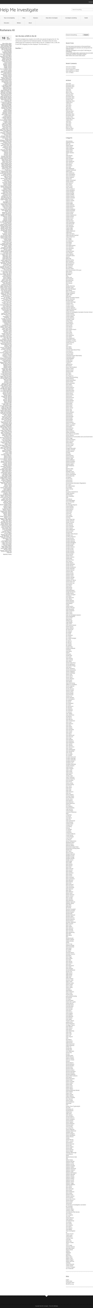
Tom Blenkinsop (5, 535)
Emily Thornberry (7, 194)
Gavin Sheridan (70, 526)
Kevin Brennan (7, 343)
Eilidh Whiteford (7, 191)
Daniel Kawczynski (7, 147)
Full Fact (68, 518)
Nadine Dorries (7, 410)
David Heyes (8, 160)
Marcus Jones (8, 363)
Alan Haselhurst (5, 48)
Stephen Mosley (70, 1176)
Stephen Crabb (7, 504)
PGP (67, 1038)
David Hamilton (7, 158)
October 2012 (69, 117)
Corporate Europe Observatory (74, 355)
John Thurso (8, 315)
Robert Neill (5, 470)
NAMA (67, 942)
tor (66, 1232)
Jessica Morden (7, 291)
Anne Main (3, 93)
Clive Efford (8, 137)
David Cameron (8, 154)
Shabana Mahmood (6, 490)
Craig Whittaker (70, 358)
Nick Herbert (8, 419)
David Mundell (5, 165)
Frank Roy (5, 207)
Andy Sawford (8, 83)
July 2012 (68, 121)
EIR (67, 467)
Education (6, 22)
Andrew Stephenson (6, 78)
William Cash (8, 547)
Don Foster (69, 447)
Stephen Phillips (70, 1178)
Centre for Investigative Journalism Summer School (79, 312)
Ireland (67, 652)
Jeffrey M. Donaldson (6, 284)
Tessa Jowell (5, 528)
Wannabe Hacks (70, 1248)
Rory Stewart (8, 478)
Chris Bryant (8, 126)
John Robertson (8, 312)
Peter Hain (3, 448)
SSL (67, 1158)
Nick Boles (8, 416)
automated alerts (70, 255)
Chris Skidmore (7, 130)
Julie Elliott (5, 330)
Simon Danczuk (7, 497)
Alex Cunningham (7, 55)
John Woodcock (8, 317)
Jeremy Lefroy (69, 691)
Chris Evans (6, 127)
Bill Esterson (69, 273)
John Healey (69, 728)
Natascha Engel (70, 945)
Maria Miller (8, 369)
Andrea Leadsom (7, 63)
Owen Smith (4, 431)
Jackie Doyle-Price (7, 272)
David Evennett (4, 157)
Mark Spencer (69, 889)
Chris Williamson (70, 338)
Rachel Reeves (7, 455)
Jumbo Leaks (69, 776)
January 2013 (69, 112)
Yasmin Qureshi (70, 1264)
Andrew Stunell (3, 79)
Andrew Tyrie (8, 80)
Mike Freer (8, 403)
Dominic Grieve (7, 179)
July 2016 (68, 83)
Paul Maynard (69, 1016)
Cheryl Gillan (8, 124)
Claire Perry (8, 136)
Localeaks (68, 831)
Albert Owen (69, 171)
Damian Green (7, 143)
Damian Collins (70, 368)
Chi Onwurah (5, 125)
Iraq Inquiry (69, 651)
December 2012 (70, 114)
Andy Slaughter (7, 84)
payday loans (69, 1022)
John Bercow (8, 300)
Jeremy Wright (7, 289)
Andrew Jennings (70, 197)
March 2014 (69, 92)
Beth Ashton (69, 271)
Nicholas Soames (70, 954)
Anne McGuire (8, 94)
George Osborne (7, 223)
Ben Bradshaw (8, 100)
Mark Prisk (6, 379)
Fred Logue (69, 515)
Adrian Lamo (69, 151)
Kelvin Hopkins (3, 340)
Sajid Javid (8, 482)
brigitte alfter (69, 294)
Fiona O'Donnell (7, 202)
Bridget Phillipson (7, 111)
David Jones (5, 161)
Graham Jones (7, 238)
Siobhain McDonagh (7, 502)
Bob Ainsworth (8, 105)
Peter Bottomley (7, 447)
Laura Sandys (8, 347)
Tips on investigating (9, 17)
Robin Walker (5, 475)
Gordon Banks (4, 230)
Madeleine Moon (7, 361)
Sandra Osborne (8, 485)
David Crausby (70, 394)
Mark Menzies (69, 880)
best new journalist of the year (73, 270)
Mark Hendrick (7, 374)
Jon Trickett (8, 318)
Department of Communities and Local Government (79, 436)
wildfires (68, 1254)
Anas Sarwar (69, 187)
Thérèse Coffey (5, 531)
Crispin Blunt (8, 140)
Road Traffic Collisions (71, 1076)
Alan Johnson (69, 163)
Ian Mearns (69, 641)
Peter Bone (69, 1029)
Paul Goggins (8, 439)
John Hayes (6, 303)
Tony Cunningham (7, 540)
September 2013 (70, 101)
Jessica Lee (69, 696)
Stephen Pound (7, 516)
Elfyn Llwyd (8, 192)
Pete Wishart (8, 445)
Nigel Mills (8, 426)
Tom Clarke (6, 536)
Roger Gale (69, 1093)
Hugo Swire (69, 623)
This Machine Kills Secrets (73, 1212)
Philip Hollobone (70, 1045)
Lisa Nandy (69, 826)
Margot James (5, 368)
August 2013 (69, 102)
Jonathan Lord (8, 324)
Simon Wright (69, 1151)
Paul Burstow (8, 437)
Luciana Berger (7, 358)
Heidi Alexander (7, 252)
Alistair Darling (5, 59)
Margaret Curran (7, 365)
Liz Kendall (8, 354)
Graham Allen (8, 235)
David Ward (8, 171)
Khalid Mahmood (5, 344)
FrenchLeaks (69, 516)
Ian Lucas (7, 266)
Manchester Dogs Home (72, 847)
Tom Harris (8, 537)
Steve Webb (69, 1193)
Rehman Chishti (7, 458)
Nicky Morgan (5, 422)
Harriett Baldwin (70, 602)
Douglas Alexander (7, 182)
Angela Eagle (69, 228)
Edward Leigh (8, 187)
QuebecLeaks (69, 1055)
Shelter (68, 1138)
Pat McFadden (7, 433)
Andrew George (70, 193)
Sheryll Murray (8, 495)
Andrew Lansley (7, 70)
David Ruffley (8, 166)
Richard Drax (8, 461)
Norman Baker (3, 427)
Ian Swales (8, 268)
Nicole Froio (69, 971)
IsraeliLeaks (69, 655)
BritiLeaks (68, 296)
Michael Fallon (69, 916)
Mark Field (68, 867)
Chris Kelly (68, 331)
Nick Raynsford (70, 965)
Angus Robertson (5, 90)
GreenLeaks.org (70, 583)
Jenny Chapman (4, 285)
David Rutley (5, 167)
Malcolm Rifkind (70, 845)
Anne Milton (69, 250)
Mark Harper (69, 871)
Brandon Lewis (5, 108)
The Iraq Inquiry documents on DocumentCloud (78, 46)
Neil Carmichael (7, 412)
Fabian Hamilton (4, 199)
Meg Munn (68, 906)
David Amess (5, 150)
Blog (3, 105)
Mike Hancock (69, 928)
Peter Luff (6, 449)
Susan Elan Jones (70, 1199)
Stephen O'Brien (70, 1177)
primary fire (69, 1052)
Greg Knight (8, 243)
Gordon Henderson (7, 233)
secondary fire (69, 1128)
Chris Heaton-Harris (7, 128)
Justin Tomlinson (7, 331)
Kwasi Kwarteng (8, 346)
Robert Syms (8, 471)
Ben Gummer (69, 265)
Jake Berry (8, 274)
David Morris (69, 413)
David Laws (8, 162)
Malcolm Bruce (3, 362)
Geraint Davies (70, 549)
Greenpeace (69, 584)
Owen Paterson (7, 430)
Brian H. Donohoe (7, 110)
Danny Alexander (70, 383)
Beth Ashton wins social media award (75, 55)
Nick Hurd (6, 420)
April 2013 (68, 108)
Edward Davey (4, 185)
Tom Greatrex (69, 1225)
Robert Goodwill (70, 1081)
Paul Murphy (8, 442)
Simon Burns (69, 1142)
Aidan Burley (69, 155)
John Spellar (69, 744)
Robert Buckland (7, 467)
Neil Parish (3, 413)
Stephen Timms (7, 517)
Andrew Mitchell (7, 72)
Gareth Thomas (70, 522)
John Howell (6, 306)
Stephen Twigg (3, 518)
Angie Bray (5, 88)
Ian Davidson (6, 264)
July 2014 (68, 89)
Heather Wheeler (5, 251)
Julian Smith (69, 771)
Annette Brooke (7, 96)
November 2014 (70, 86)
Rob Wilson (8, 466)
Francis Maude (7, 204)
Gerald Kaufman (4, 226)
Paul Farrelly (6, 438)
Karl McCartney (70, 784)
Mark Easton (69, 865)
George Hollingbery (7, 220)
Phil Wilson (8, 450)
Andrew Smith (8, 77)
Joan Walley (8, 298)
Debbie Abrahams (7, 174)
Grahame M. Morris (6, 241)
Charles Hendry (3, 120)
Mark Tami (8, 383)
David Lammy (69, 407)
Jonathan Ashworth (6, 319)
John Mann (8, 307)
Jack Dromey (69, 658)
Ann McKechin (69, 241)
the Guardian (69, 1206)
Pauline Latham (8, 443)
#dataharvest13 (70, 142)
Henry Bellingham (7, 255)
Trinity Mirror (69, 1236)
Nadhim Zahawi (70, 939)
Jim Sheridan (7, 297)
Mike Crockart (69, 923)
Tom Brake (68, 1222)
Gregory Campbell (70, 594)
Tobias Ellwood (70, 1218)
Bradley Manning (70, 286)
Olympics (91, 2)
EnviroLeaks (69, 478)
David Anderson (8, 151)
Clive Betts (2, 137)
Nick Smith (8, 421)
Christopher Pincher (8, 134)
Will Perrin (68, 1255)
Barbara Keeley (70, 260)
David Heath (69, 403)
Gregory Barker (70, 593)
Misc (67, 936)
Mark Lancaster (7, 376)
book (67, 284)
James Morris (69, 676)
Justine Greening (8, 332)
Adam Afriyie (5, 43)
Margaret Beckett (7, 364)
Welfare (19, 22)
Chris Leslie (6, 129)
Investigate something (71, 17)
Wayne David (4, 546)
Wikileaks (68, 1252)
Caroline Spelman (7, 116)
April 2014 (68, 91)
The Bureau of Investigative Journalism (76, 1204)
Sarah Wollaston (7, 488)
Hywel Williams (5, 261)
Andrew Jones (8, 69)
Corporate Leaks (70, 357)
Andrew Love (4, 71)
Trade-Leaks (69, 1235)
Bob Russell (69, 281)
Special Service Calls (71, 1157)
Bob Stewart (8, 107)
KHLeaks (68, 805)
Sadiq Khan (3, 482)
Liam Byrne (8, 349)
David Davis (8, 156)
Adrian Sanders (4, 45)
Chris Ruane (69, 334)
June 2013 (68, 105)
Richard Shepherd (70, 1074)
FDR (67, 497)
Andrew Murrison (7, 73)
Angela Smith (8, 86)
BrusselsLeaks (69, 300)
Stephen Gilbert (7, 507)
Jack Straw (5, 272)
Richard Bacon (3, 459)
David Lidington (4, 163)
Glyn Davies (8, 229)
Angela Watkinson (7, 87)
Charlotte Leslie (70, 319)
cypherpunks (69, 364)
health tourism (69, 606)
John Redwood (8, 311)
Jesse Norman (4, 290)
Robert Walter (4, 472)
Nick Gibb (6, 418)
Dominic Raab (5, 180)
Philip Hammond (7, 453)
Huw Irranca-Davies (71, 625)
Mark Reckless (8, 381)
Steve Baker (8, 519)
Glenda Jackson (4, 228)
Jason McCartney (7, 283)
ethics (67, 490)
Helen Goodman (70, 610)
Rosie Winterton (70, 1102)
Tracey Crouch (69, 1233)
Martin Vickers (5, 386)
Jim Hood (9, 294)
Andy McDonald (8, 82)
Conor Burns (5, 138)
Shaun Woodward (7, 493)
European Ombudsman (72, 492)
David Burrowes (8, 153)
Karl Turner (8, 335)
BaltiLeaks (68, 258)
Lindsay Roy (6, 353)
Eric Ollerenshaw (5, 197)
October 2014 (69, 88)
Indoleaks (68, 649)
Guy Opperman (4, 248)
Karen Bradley (69, 780)
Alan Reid (6, 50)
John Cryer (6, 301)
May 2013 (68, 107)
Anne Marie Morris (70, 245)
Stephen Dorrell (7, 505)
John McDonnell (5, 308)
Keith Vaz (9, 338)
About (30, 22)
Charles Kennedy (70, 315)
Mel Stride (8, 392)
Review (68, 1061)
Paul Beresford (8, 436)
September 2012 (70, 118)
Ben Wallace (8, 102)
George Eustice (70, 538)
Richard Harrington (7, 464)
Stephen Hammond (6, 509)
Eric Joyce (8, 196)
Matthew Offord (70, 903)
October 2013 (69, 99)
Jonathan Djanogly (7, 320)
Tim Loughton (8, 532)
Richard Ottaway (70, 1073)
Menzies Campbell (7, 393)
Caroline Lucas (7, 114)
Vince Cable (8, 544)
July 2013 (68, 104)
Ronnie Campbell (70, 1097)
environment (69, 480)
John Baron (69, 718)
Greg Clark (6, 242)
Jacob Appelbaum (70, 664)
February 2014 (69, 93)
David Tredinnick (70, 425)
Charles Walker (8, 121)
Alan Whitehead (7, 51)
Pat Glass (68, 999)
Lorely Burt (4, 355)
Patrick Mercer (5, 435)
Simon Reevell (4, 500)
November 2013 (70, 98)
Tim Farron (68, 1213)
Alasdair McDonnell (7, 52)
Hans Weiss (69, 599)
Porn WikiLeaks (70, 1051)
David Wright (69, 429)
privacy (68, 1054)
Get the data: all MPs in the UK (26, 36)
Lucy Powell (3, 359)
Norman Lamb (69, 980)
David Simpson (70, 422)
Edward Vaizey (4, 190)
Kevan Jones (5, 342)
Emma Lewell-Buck (7, 195)
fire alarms (68, 503)
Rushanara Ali (69, 1109)
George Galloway (7, 219)
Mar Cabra (68, 851)
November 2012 (70, 115)
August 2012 (69, 120)
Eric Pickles (69, 487)
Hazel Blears (8, 250)
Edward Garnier (70, 457)
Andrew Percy (4, 74)
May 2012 (68, 124)
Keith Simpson (69, 791)
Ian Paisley (69, 644)
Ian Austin (9, 263)
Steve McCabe (70, 1189)
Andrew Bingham (7, 64)
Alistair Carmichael (6, 58)
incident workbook (70, 648)
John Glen (8, 302)
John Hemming (7, 304)
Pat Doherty (6, 432)
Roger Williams (4, 477)
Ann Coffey (6, 91)
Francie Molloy (69, 506)
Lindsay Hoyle (8, 352)
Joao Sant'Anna (70, 715)
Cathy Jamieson (7, 119)
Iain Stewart (8, 262)
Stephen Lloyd (3, 511)
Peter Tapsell (69, 1036)
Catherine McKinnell (6, 117)
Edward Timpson (7, 189)
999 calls (68, 144)
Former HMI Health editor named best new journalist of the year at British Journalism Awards (79, 53)
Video (23, 17)
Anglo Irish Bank (70, 234)
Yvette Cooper (8, 550)
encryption (68, 477)
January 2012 (69, 130)
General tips (8, 213)
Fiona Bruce (69, 499)
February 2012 (69, 128)
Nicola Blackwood (7, 423)
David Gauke (69, 399)
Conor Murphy (8, 138)
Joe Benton (6, 299)
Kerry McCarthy (7, 341)
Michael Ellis (4, 396)
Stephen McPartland (7, 511)
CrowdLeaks (69, 361)
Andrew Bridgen (70, 192)
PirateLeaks (69, 1049)
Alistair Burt (8, 57)
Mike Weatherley (70, 932)
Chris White (6, 131)
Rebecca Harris (7, 456)
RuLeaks (68, 1107)
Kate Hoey (8, 336)
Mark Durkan (6, 370)
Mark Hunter (69, 876)
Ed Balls (9, 184)
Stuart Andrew (69, 1197)
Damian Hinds (5, 144)
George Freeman (7, 218)
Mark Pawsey (8, 378)
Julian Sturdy (8, 329)
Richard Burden (70, 1065)
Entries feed (69, 1281)
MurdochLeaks (70, 938)
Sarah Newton (69, 1120)
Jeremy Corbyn (4, 287)
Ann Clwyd (68, 238)
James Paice (8, 280)
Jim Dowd (7, 293)
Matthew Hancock (70, 902)
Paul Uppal (4, 443)
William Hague (4, 548)
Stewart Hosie (8, 523)
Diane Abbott (8, 178)
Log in (67, 1279)
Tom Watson (6, 538)
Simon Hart (5, 498)
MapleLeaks (69, 849)
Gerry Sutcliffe (69, 554)
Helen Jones (5, 255)
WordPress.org (70, 1284)
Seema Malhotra (7, 489)
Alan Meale (8, 49)
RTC (67, 1105)
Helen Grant (8, 253)
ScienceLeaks (69, 1125)
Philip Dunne (69, 1042)
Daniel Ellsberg (70, 378)
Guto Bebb (8, 247)
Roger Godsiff (8, 476)
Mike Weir (9, 408)
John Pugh (8, 309)
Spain (67, 1155)
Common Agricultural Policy (73, 350)
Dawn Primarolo (7, 173)
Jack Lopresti (8, 270)
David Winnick (5, 172)
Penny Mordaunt (70, 1023)
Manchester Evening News (73, 848)
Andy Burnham (5, 81)
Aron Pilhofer (69, 252)
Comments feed (70, 1282)
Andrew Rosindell (7, 76)
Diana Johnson (70, 441)
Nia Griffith (8, 413)
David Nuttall (69, 418)
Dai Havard (3, 141)
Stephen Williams (70, 1184)
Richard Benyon (70, 1064)
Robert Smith (69, 1086)
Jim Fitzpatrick (69, 703)
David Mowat (8, 164)
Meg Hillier (6, 391)
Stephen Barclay (70, 1161)
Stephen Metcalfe (70, 1174)
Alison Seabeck (70, 177)
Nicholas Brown (70, 952)
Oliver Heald (5, 429)
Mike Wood (4, 409)
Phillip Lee (8, 454)
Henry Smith (69, 618)
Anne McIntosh (5, 95)
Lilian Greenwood (7, 351)
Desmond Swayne (8, 177)
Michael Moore (70, 920)
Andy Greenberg (70, 222)
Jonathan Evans (7, 323)
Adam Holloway (70, 148)
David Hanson (5, 159)
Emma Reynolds (70, 476)
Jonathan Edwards (7, 321)
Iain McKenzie (69, 629)
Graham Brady (3, 236)
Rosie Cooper (5, 479)
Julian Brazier (69, 767)
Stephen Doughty (7, 506)
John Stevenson (5, 314)
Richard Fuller (4, 462)
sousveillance (69, 1154)
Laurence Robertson (6, 348)
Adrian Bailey (8, 44)
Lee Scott (3, 349)
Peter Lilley (8, 448)
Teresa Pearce (7, 527)
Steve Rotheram (4, 522)
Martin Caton (69, 893)
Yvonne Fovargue (5, 551)
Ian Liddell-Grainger (71, 638)
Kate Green (3, 336)
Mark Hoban (6, 375)
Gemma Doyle (69, 531)
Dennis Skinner (4, 175)
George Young (4, 224)
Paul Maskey (6, 441)
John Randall (6, 310)
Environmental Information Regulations (76, 483)
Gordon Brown (69, 565)
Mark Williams (4, 384)
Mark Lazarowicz (5, 377)
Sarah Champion (7, 486)
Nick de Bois (69, 958)
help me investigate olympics (73, 615)
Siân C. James (4, 496)
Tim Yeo (6, 533)
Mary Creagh (69, 897)
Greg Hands (69, 587)
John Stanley (8, 313)
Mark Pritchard (8, 380)
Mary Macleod (3, 388)
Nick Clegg (4, 417)
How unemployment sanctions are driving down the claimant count (79, 48)
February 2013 (69, 111)
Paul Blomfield (69, 1006)
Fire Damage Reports (71, 505)
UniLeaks (68, 1239)
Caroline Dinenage (70, 302)
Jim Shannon (8, 296)
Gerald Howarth (7, 225)
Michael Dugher (7, 395)
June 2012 (68, 122)
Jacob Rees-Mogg (70, 665)
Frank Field (8, 206)
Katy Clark (6, 337)
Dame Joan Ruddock (7, 142)
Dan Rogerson (7, 146)
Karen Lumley (6, 334)
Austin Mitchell (3, 97)
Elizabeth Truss (4, 193)
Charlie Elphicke (70, 318)
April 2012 (68, 125)
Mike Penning (8, 405)
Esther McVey (8, 198)
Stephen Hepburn (7, 510)
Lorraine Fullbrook (7, 356)
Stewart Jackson (4, 524)
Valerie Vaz (5, 543)
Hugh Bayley (6, 258)
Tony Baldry (9, 539)
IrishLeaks (68, 654)
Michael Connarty (7, 394)
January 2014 (69, 95)
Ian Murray (7, 267)
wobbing (68, 1262)
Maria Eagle (69, 861)
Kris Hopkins (8, 345)
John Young (69, 752)
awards (68, 257)
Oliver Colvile (8, 428)
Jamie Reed (69, 680)
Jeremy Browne (7, 286)
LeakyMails (69, 815)
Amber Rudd (6, 61)
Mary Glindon (8, 387)
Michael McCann (70, 918)
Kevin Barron (69, 800)
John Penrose (69, 736)
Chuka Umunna (70, 342)
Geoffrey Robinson (7, 216)
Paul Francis (69, 1012)
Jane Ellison (8, 282)
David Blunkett (8, 152)
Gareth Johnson (8, 208)
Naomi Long (3, 411)
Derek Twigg (69, 438)
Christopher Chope (71, 339)
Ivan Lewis (6, 269)
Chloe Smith (69, 325)
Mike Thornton (5, 407)
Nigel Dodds (8, 425)
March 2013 (69, 109)
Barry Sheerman (5, 99)
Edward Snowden (70, 461)
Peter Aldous (5, 446)
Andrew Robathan (7, 75)
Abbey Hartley (8, 554)
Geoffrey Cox (4, 215)
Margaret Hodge (7, 366)
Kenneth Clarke (70, 796)
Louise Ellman (69, 835)
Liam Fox (6, 350)
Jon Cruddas (69, 754)
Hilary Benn (8, 257)
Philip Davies (5, 451)
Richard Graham (70, 1070)
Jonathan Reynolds (6, 325)
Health (86, 17)
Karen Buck (8, 333)
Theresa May (8, 529)
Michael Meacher (70, 919)
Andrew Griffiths (70, 194)
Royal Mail (68, 1103)
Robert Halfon (8, 469)
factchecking (69, 494)
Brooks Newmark (70, 299)
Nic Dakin (4, 414)
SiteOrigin (56, 1306)
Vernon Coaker (70, 1242)
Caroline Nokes (7, 115)
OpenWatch (69, 990)
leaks (67, 813)
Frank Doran (69, 510)
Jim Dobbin (69, 700)
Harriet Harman (70, 600)
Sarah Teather (8, 487)
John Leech (69, 732)
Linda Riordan (69, 822)
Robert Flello (5, 468)
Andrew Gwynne (70, 196)
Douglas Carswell (70, 449)
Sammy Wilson (8, 484)
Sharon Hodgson (8, 492)
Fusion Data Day (70, 519)
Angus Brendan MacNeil (7, 89)
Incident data (69, 647)
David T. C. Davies (8, 169)
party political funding (71, 996)
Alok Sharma (69, 183)
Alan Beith (6, 46)
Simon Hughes (70, 1147)
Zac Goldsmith (9, 552)
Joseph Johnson (4, 326)
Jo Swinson (69, 712)
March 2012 (69, 127)
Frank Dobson (5, 205)
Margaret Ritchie (7, 367)
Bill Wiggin (8, 104)
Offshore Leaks (70, 983)
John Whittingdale (7, 316)
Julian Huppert (7, 327)
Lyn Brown (8, 359)
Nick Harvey (69, 961)
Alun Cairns (8, 60)
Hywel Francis (8, 260)
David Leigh (69, 410)
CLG (67, 345)
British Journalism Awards (72, 297)
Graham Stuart (7, 240)
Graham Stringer (7, 239)
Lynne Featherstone (6, 360)
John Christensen (70, 720)
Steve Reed (8, 521)
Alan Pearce (69, 165)
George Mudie (8, 222)
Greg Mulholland (4, 244)
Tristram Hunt (8, 541)
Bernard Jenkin (6, 103)
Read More (19, 48)
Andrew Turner (70, 218)
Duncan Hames (70, 451)
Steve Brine (5, 520)
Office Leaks (69, 981)
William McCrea (70, 1261)
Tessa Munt (69, 1203)
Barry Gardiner (7, 98)
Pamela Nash (69, 994)
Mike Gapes (6, 404)
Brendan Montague (71, 289)
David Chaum (69, 393)
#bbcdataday (69, 141)
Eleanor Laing (69, 468)
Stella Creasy (69, 1160)
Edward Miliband (7, 188)
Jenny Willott (69, 687)
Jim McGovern (6, 295)
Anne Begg (8, 92)
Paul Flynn (68, 1010)
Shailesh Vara (4, 492)
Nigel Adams (69, 973)
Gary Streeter (8, 209)
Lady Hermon (69, 809)
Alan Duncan (8, 47)
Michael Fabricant (7, 397)
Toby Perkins (8, 534)
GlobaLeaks (69, 558)
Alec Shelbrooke (7, 54)
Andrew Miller (69, 203)
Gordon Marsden (70, 568)
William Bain (69, 1257)
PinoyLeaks (69, 1048)
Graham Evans (70, 574)
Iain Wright (3, 263)
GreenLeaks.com (70, 581)
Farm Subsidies (70, 496)
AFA (67, 154)
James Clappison (7, 277)
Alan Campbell (69, 158)
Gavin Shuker (69, 528)
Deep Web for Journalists (72, 434)
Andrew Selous (70, 212)
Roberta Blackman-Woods (7, 473)
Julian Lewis (5, 328)
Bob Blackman (5, 106)
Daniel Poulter (69, 381)
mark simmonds (8, 382)
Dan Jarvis (6, 145)
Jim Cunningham (5, 292)
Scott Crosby (69, 1126)
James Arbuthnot (7, 275)
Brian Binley (69, 290)
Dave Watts (8, 149)
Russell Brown (8, 481)
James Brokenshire (6, 276)
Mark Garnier (6, 372)
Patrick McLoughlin (6, 434)
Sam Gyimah (4, 483)
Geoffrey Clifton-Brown (6, 214)
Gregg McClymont (7, 245)
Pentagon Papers (70, 1025)
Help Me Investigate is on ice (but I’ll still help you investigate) (78, 51)
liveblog (68, 828)
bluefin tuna (69, 277)
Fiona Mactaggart (7, 201)
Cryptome (68, 363)
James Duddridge (7, 278)
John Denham (69, 723)
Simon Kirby (8, 499)
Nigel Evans (3, 426)
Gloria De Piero (70, 560)
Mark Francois (8, 371)
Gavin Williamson (7, 212)
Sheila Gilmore (70, 1136)
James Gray (5, 279)
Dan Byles (68, 373)
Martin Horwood (7, 385)
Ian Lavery (68, 636)
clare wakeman (70, 71)
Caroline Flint (69, 303)
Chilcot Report (69, 323)
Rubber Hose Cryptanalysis (73, 1106)
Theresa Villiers (7, 530)
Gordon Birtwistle (7, 231)
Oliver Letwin (69, 987)
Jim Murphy (69, 707)
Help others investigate (52, 17)
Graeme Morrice (70, 570)
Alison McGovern (4, 56)
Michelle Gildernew (8, 402)
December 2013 (70, 96)
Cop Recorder (69, 354)
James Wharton (4, 281)
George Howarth (70, 544)
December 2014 (70, 85)
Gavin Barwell (5, 210)
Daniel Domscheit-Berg (72, 377)
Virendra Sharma (7, 545)
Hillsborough (69, 620)
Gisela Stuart (8, 227)
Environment (69, 481)
